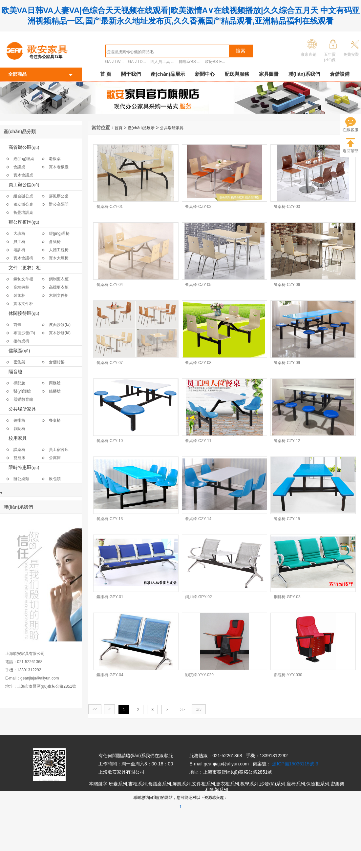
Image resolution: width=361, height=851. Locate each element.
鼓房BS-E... (215, 61)
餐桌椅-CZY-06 (287, 284)
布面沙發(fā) (24, 333)
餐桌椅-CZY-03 (287, 206)
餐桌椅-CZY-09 (287, 362)
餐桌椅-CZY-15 (287, 519)
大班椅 (19, 233)
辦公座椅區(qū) (24, 222)
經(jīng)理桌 (23, 158)
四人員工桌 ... (162, 61)
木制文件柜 (59, 295)
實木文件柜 (23, 303)
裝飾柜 (19, 295)
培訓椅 (19, 250)
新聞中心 (205, 74)
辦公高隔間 (59, 204)
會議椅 (55, 241)
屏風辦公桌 (59, 196)
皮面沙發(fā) (60, 324)
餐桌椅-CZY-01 (109, 206)
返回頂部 (350, 151)
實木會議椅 (23, 258)
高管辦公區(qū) (24, 147)
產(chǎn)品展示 (168, 74)
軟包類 (55, 478)
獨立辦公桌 (23, 204)
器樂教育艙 (23, 399)
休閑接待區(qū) (24, 313)
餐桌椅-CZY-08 (198, 362)
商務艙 (55, 383)
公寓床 (55, 458)
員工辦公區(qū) (24, 184)
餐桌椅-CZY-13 (109, 519)
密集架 (19, 362)
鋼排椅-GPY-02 (198, 597)
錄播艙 (55, 391)
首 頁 (105, 74)
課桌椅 (19, 449)
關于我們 (131, 74)
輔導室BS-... (190, 61)
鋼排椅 (19, 420)
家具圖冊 (269, 74)
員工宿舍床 (59, 449)
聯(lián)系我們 (304, 74)
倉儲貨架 (57, 362)
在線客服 (350, 130)
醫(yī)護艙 (22, 391)
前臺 (17, 324)
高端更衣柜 (59, 287)
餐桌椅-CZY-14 (198, 519)
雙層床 (19, 458)
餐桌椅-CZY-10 (109, 440)
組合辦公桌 (23, 196)
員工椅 (19, 241)
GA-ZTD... (137, 61)
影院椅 (19, 428)
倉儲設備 (340, 74)
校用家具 (18, 438)
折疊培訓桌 (23, 212)
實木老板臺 (59, 167)
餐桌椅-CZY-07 (109, 362)
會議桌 (19, 167)
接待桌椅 (21, 341)
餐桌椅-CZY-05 (198, 284)
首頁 (118, 128)
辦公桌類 (21, 478)
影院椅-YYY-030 (288, 675)
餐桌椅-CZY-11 (198, 440)
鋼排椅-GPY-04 (109, 675)
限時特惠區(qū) (24, 467)
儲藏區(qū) (19, 350)
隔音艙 (15, 371)
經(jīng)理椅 (59, 233)
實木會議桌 (23, 175)
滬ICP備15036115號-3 (295, 763)
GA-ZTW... (114, 61)
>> (182, 709)
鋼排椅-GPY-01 (109, 597)
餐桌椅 (55, 420)
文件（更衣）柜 (25, 267)
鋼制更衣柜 (59, 279)
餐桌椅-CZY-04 (109, 284)
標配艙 (19, 383)
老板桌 (55, 158)
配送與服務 (236, 74)
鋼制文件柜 (23, 279)
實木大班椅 (59, 258)
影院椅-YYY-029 (199, 675)
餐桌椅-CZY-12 (287, 440)
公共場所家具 (22, 409)
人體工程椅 (59, 250)
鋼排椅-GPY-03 (287, 597)
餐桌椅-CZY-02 (198, 206)
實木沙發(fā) (60, 333)
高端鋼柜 (21, 287)
